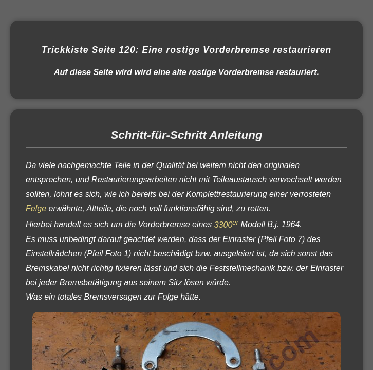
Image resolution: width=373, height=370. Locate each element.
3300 (226, 224)
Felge (36, 208)
